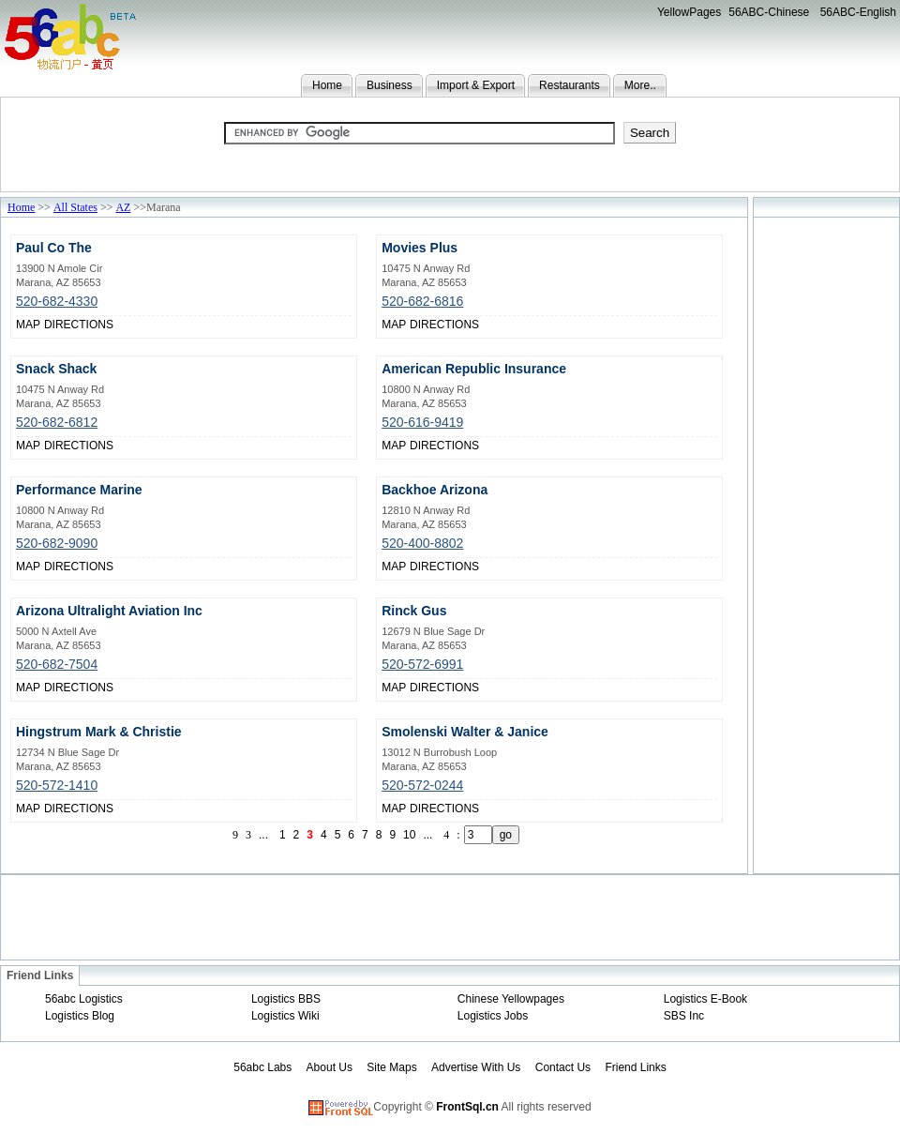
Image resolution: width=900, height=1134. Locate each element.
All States (75, 207)
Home (327, 85)
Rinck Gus (414, 610)
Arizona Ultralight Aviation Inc (109, 610)
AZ (122, 207)
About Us (329, 1067)
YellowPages (689, 12)
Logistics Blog (79, 1015)
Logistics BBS (286, 998)
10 (409, 834)
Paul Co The (54, 247)
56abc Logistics (84, 998)
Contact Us (563, 1067)
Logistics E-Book (705, 998)
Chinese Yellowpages (511, 998)
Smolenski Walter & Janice (465, 731)
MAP (28, 324)
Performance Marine (79, 489)
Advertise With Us (475, 1067)
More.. (640, 85)
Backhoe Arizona (435, 489)
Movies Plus (420, 247)
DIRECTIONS (78, 324)
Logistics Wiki (285, 1015)
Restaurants (569, 85)
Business (389, 85)
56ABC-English (858, 12)
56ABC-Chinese (768, 12)
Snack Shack (56, 368)
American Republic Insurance (474, 368)
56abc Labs (262, 1067)
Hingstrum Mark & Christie (99, 731)
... (263, 834)
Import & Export (476, 85)
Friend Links (635, 1067)
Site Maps (391, 1067)
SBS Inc (684, 1015)
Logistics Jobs (493, 1015)
